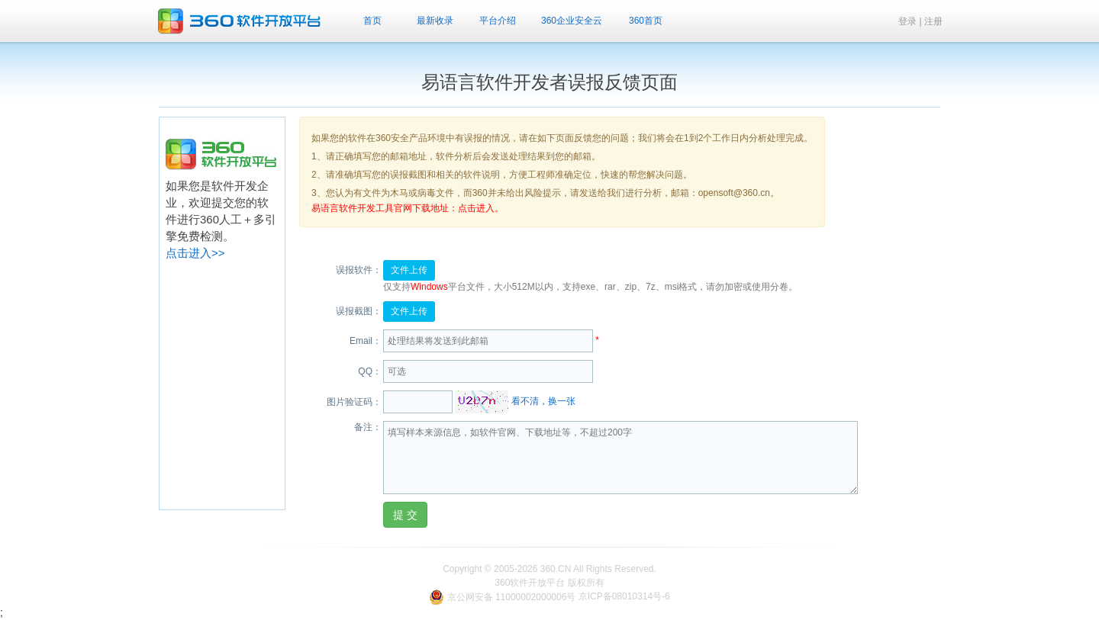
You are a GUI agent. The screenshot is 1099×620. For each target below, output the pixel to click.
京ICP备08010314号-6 (624, 597)
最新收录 (435, 20)
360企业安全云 (571, 20)
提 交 (405, 515)
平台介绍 (497, 20)
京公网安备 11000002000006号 (503, 597)
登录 (907, 21)
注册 (933, 21)
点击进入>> (195, 252)
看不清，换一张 (543, 402)
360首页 (645, 20)
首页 (372, 20)
